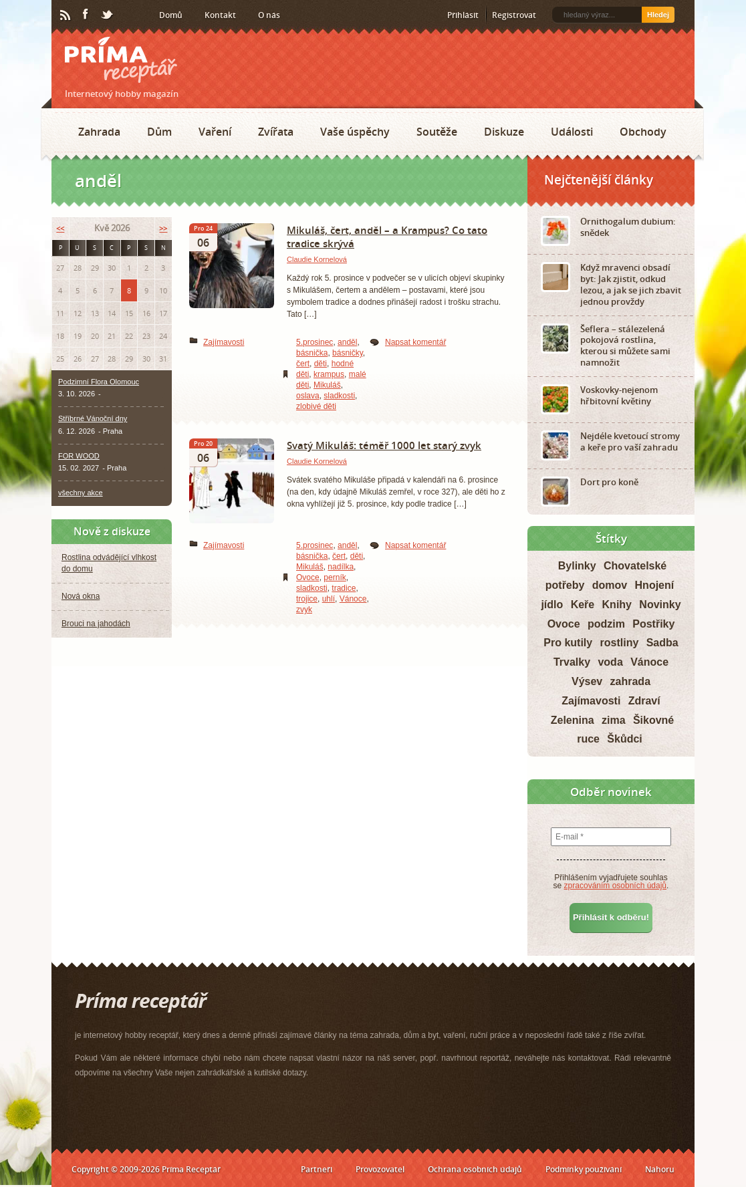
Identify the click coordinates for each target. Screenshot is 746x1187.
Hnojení (654, 585)
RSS (66, 15)
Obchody (643, 131)
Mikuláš (327, 385)
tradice (344, 588)
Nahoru (659, 1169)
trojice (307, 599)
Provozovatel (380, 1169)
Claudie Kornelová (317, 259)
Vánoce (353, 599)
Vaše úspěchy (355, 131)
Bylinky (577, 565)
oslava (308, 395)
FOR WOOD (79, 456)
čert (302, 363)
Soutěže (436, 131)
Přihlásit (463, 15)
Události (572, 131)
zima (614, 720)
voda (610, 662)
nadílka (341, 566)
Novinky (659, 604)
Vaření (215, 131)
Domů (170, 15)
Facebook (86, 15)
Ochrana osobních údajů (475, 1169)
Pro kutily (567, 642)
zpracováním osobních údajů (615, 885)
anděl (347, 342)
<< (60, 228)
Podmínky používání (583, 1169)
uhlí (328, 599)
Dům (159, 131)
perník (335, 577)
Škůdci (624, 739)
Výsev (587, 681)
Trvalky (571, 662)
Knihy (617, 604)
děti (320, 363)
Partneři (316, 1169)
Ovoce (308, 577)
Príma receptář (121, 60)
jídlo (552, 604)
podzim (606, 624)
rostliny (619, 642)
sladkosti (339, 395)
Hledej (658, 15)
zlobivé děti (316, 406)
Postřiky (653, 624)
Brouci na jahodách (95, 623)
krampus (329, 374)
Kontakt (220, 15)
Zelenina (572, 720)
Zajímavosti (223, 342)
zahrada (630, 681)
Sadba (662, 642)
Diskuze (504, 131)
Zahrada (99, 131)
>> (163, 228)
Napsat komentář (415, 342)
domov (609, 585)
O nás (269, 15)
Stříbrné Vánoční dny (92, 418)
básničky (347, 353)
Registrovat (514, 15)
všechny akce (80, 493)
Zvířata (275, 131)
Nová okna (80, 596)
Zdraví (644, 700)
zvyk (304, 609)
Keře (583, 604)
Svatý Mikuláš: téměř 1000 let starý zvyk (384, 445)
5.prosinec (314, 342)
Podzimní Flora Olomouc (98, 382)
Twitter (107, 15)
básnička (312, 353)
